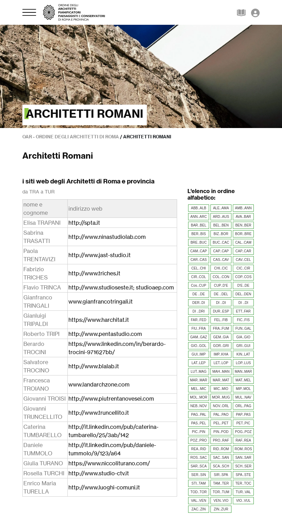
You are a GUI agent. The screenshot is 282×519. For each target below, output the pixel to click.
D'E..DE (243, 285)
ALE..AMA (221, 208)
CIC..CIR (243, 268)
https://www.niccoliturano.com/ (109, 463)
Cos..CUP (198, 285)
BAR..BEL (198, 225)
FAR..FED (198, 320)
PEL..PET (221, 423)
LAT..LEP (199, 363)
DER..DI (198, 303)
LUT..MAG (198, 371)
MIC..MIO (221, 389)
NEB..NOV (199, 406)
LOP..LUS (243, 363)
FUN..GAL (243, 328)
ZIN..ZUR (221, 509)
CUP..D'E (221, 285)
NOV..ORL (221, 406)
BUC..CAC (221, 242)
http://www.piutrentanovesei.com (111, 398)
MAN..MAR (243, 371)
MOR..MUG (221, 397)
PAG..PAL (198, 414)
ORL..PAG (243, 406)
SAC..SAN (221, 457)
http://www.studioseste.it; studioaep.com (121, 287)
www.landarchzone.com (99, 384)
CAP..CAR (243, 251)
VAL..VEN (198, 500)
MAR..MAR (198, 380)
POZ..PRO (199, 440)
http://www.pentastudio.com (105, 333)
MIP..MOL (243, 389)
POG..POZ (243, 432)
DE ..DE (198, 294)
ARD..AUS (221, 217)
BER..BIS (198, 234)
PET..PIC (243, 423)
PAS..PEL (198, 423)
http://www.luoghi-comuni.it (104, 487)
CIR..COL (198, 277)
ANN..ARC (199, 217)
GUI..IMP (199, 354)
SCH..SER (243, 466)
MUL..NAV (243, 397)
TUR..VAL (243, 492)
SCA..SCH (221, 466)
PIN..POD (221, 432)
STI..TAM (199, 483)
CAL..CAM (243, 242)
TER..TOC (243, 483)
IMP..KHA (221, 354)
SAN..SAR (243, 457)
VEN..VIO (221, 500)
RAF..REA (243, 440)
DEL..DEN (243, 294)
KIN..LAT (243, 354)
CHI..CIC (221, 268)
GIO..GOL (198, 346)
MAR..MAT (221, 380)
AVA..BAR (243, 217)
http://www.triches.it (94, 273)
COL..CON (221, 277)
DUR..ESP (221, 311)
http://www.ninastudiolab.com (107, 236)
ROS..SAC (199, 457)
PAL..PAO (220, 414)
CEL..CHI (198, 268)
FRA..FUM (221, 328)
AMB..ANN (243, 208)
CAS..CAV (221, 260)
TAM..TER (221, 483)
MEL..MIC (198, 389)
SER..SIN (198, 475)
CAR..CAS (199, 260)
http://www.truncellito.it (98, 412)
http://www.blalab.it (93, 366)
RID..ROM (221, 449)
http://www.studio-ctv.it (98, 473)
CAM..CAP (198, 251)
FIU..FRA (199, 328)
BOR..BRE (243, 234)
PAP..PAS (243, 414)
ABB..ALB (198, 208)
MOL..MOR (198, 397)
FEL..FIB (221, 320)
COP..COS (243, 277)
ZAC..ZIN (199, 509)
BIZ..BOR (221, 234)
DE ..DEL (221, 294)
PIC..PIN (198, 432)
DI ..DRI (199, 311)
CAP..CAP (221, 251)
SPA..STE (243, 475)
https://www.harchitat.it (98, 319)
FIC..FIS (243, 320)
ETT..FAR (243, 311)
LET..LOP (221, 363)
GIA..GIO (243, 337)
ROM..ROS (243, 449)
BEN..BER (243, 225)
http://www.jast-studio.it (99, 255)
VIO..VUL (243, 500)
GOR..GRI (221, 346)
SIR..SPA (221, 475)
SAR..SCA (199, 466)
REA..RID (198, 449)
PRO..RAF (221, 440)
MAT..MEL (243, 380)
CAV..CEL (243, 260)
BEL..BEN (221, 225)
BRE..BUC (199, 242)
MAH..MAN (221, 371)
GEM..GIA (221, 337)
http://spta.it (84, 222)
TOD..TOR (199, 492)
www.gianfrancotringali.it (100, 301)
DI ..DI (221, 303)
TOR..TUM (221, 492)
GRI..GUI (243, 346)
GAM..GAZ (198, 337)
